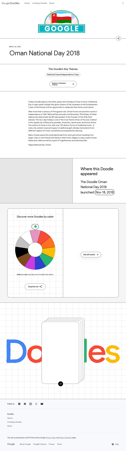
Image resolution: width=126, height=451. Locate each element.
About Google (25, 444)
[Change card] (60, 383)
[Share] (118, 38)
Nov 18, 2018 (105, 192)
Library (27, 3)
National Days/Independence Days (63, 74)
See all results (90, 254)
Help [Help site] (115, 444)
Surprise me (35, 286)
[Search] (123, 3)
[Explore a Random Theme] (63, 84)
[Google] (11, 444)
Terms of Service (66, 438)
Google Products (39, 444)
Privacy (52, 444)
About (51, 3)
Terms (59, 444)
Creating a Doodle (39, 3)
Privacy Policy (51, 438)
